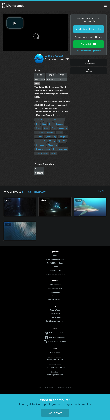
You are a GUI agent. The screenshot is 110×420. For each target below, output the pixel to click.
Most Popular (55, 292)
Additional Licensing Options (88, 50)
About (55, 255)
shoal (39, 120)
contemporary (42, 153)
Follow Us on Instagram (57, 341)
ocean (50, 132)
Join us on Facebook (57, 337)
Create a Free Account (55, 259)
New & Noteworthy (55, 299)
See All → (102, 191)
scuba (39, 136)
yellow (48, 120)
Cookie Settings (55, 317)
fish (46, 128)
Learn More (55, 413)
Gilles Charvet (54, 56)
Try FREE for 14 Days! (55, 263)
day (53, 153)
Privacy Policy (55, 313)
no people (40, 145)
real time (52, 145)
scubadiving (50, 136)
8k (44, 124)
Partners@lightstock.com (55, 367)
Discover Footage (55, 288)
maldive (63, 128)
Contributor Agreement (55, 321)
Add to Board (88, 62)
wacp (52, 141)
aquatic (59, 124)
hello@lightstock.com (55, 374)
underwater (41, 141)
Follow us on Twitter (57, 333)
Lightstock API (55, 270)
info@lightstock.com (55, 359)
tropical (63, 136)
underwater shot (60, 149)
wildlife (62, 141)
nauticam (40, 132)
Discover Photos (55, 284)
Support (55, 266)
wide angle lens (43, 149)
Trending (55, 296)
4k (37, 124)
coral (38, 128)
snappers (59, 120)
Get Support (55, 352)
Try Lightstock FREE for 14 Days (88, 29)
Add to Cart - (88, 44)
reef (59, 132)
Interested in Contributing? (55, 274)
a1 (51, 124)
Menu (105, 5)
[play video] (14, 23)
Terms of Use (55, 310)
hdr (54, 128)
